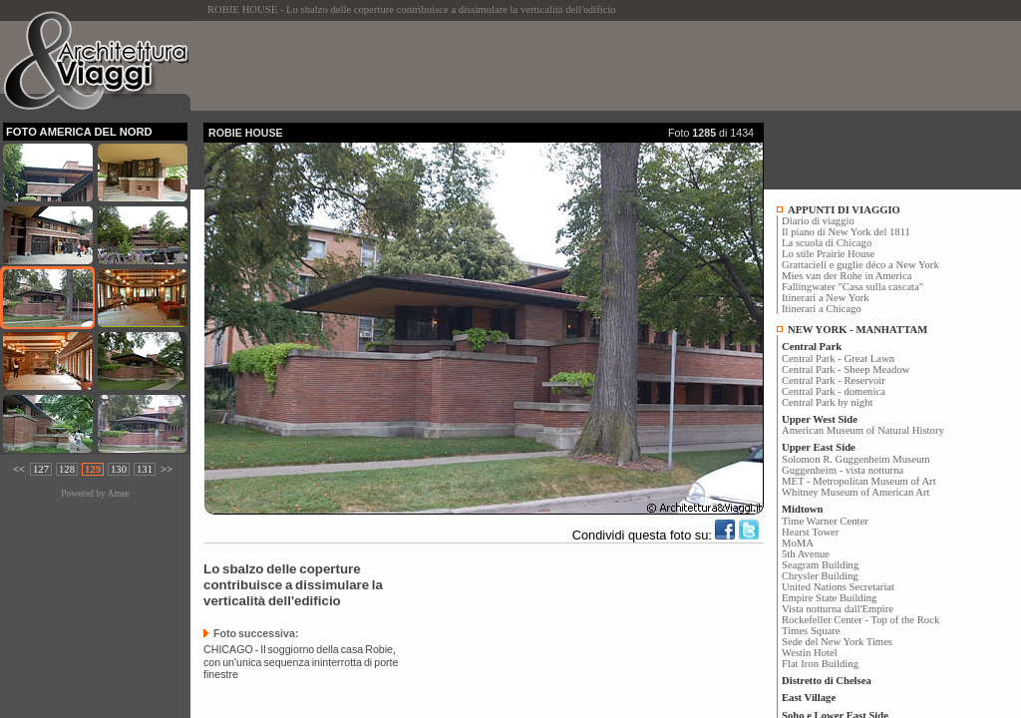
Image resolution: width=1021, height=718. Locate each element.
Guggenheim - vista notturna (842, 470)
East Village (809, 697)
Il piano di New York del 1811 (846, 231)
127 (41, 469)
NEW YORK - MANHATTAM (857, 329)
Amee (118, 494)
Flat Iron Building (820, 663)
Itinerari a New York (825, 297)
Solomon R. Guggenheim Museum (856, 459)
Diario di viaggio (818, 220)
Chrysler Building (820, 575)
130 (119, 469)
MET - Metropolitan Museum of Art (859, 481)
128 (67, 469)
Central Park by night (827, 402)
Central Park (812, 346)
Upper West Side (819, 419)
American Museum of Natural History (863, 430)
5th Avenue (806, 553)
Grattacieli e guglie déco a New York (860, 264)
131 (145, 469)
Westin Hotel (810, 652)
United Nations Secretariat (838, 586)
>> (166, 469)
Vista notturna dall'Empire (837, 608)
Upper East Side (818, 447)
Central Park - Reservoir (833, 380)
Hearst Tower (810, 532)
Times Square (811, 630)
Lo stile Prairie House (828, 253)
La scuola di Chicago (826, 242)
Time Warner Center (825, 521)
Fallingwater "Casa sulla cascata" (852, 286)
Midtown (802, 509)
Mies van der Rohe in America (847, 275)
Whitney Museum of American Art (856, 492)
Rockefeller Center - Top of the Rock (860, 619)
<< (19, 469)
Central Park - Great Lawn (838, 358)
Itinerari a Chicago (821, 308)
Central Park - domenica (833, 391)
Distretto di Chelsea (826, 680)
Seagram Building (820, 564)
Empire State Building (829, 597)
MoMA (798, 543)
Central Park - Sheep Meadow (845, 369)
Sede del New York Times (837, 641)
